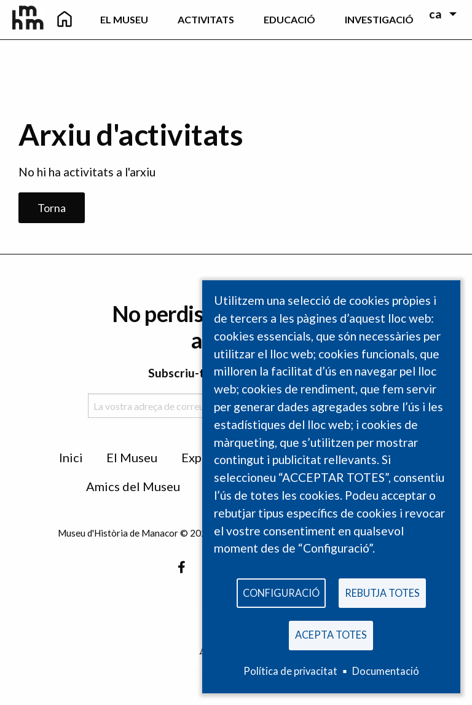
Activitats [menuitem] (206, 19)
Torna (51, 208)
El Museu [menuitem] (124, 19)
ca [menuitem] (435, 14)
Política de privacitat (290, 671)
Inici (71, 457)
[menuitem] (64, 19)
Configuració (281, 593)
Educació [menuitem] (289, 19)
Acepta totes (331, 634)
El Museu (131, 457)
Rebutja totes (382, 593)
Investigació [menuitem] (379, 19)
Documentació (385, 671)
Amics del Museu (133, 486)
